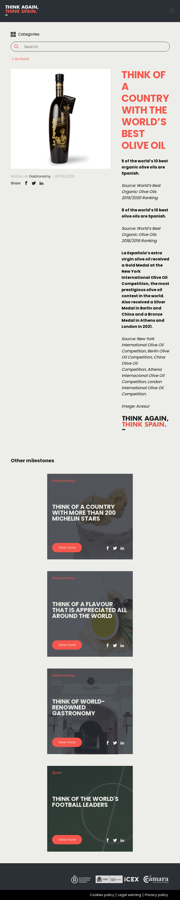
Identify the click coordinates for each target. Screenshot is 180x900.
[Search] (87, 46)
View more (67, 547)
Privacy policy (156, 894)
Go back (20, 58)
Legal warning (129, 894)
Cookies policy (102, 894)
